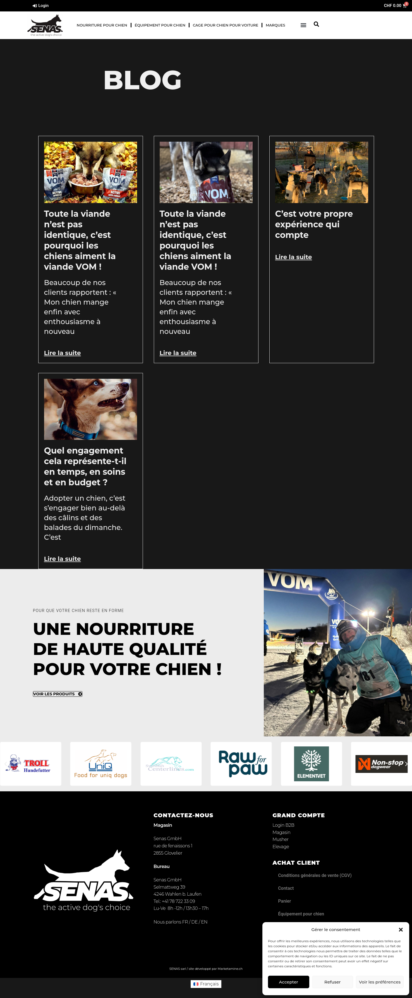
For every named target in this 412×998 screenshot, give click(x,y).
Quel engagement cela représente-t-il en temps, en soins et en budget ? (85, 466)
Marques (275, 25)
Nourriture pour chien (102, 25)
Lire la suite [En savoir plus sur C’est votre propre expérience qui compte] (293, 257)
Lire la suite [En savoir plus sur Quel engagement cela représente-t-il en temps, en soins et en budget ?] (62, 559)
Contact (286, 888)
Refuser (332, 982)
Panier (284, 901)
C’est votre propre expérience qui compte (314, 224)
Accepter (288, 982)
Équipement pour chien (160, 25)
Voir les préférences (380, 982)
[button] (401, 929)
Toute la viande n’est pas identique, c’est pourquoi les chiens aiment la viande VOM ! (80, 240)
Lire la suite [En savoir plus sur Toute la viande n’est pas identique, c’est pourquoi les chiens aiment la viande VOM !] (62, 353)
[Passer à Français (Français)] (206, 984)
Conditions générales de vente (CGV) (315, 875)
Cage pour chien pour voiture (225, 25)
